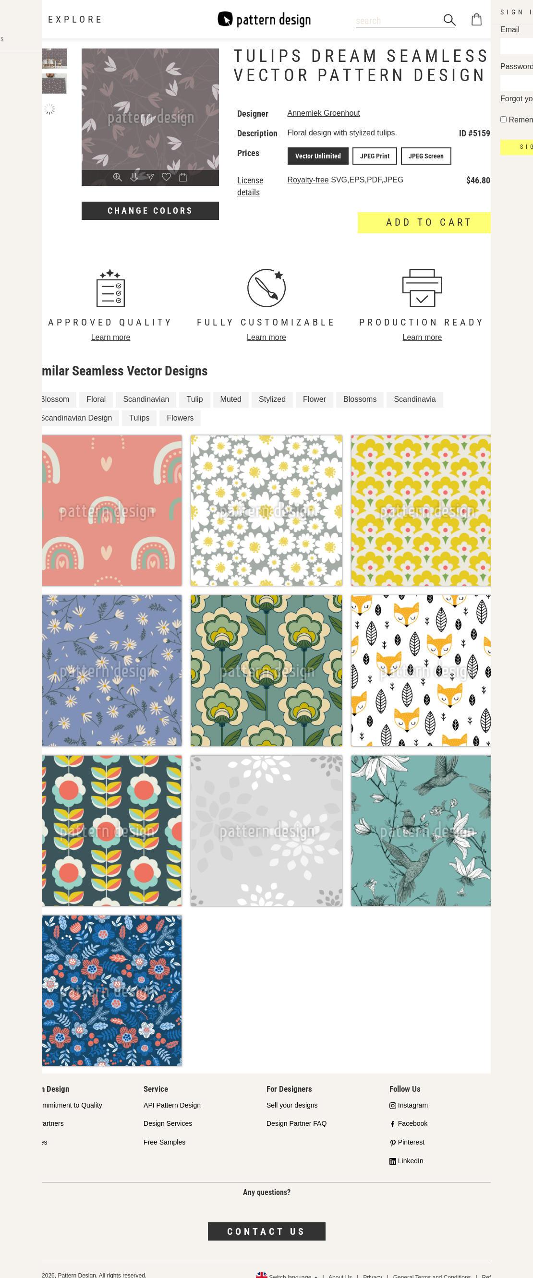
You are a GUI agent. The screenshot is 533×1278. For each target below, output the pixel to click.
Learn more (111, 323)
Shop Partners (42, 1110)
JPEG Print (377, 155)
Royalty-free (317, 178)
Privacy (372, 1263)
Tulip (194, 386)
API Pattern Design (172, 1091)
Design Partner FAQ (296, 1110)
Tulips (139, 404)
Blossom (54, 386)
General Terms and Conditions (432, 1263)
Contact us (266, 1217)
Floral (96, 386)
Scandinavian (146, 386)
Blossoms (359, 386)
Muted (231, 386)
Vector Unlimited (325, 155)
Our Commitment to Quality (61, 1091)
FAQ (27, 1147)
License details (262, 178)
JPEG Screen (425, 155)
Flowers (180, 404)
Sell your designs (292, 1091)
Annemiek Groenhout (332, 113)
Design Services (168, 1110)
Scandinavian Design (76, 404)
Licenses (34, 1129)
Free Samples (164, 1129)
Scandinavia (415, 386)
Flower (314, 386)
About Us (340, 1263)
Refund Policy (500, 1263)
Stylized (272, 386)
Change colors (151, 210)
